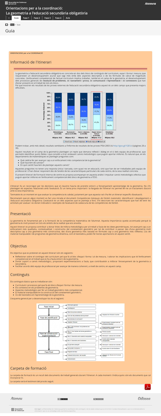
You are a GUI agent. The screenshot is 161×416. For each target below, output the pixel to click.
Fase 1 (26, 18)
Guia (16, 18)
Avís (68, 18)
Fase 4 (58, 18)
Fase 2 (37, 18)
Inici (12, 25)
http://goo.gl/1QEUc (122, 145)
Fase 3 (48, 18)
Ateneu (150, 3)
